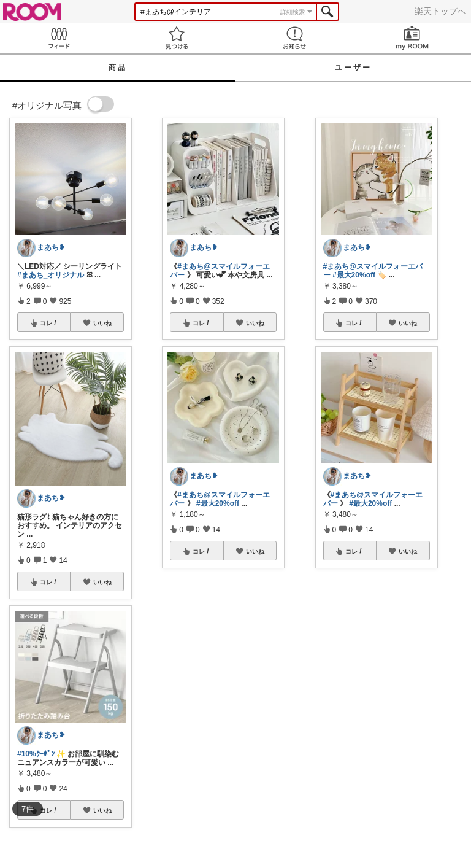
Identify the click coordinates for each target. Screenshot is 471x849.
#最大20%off (217, 503)
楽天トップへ (440, 11)
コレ (49, 323)
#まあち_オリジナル (50, 275)
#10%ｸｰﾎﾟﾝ (36, 754)
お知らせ (294, 38)
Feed (59, 38)
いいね (102, 323)
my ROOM (412, 38)
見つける (177, 38)
